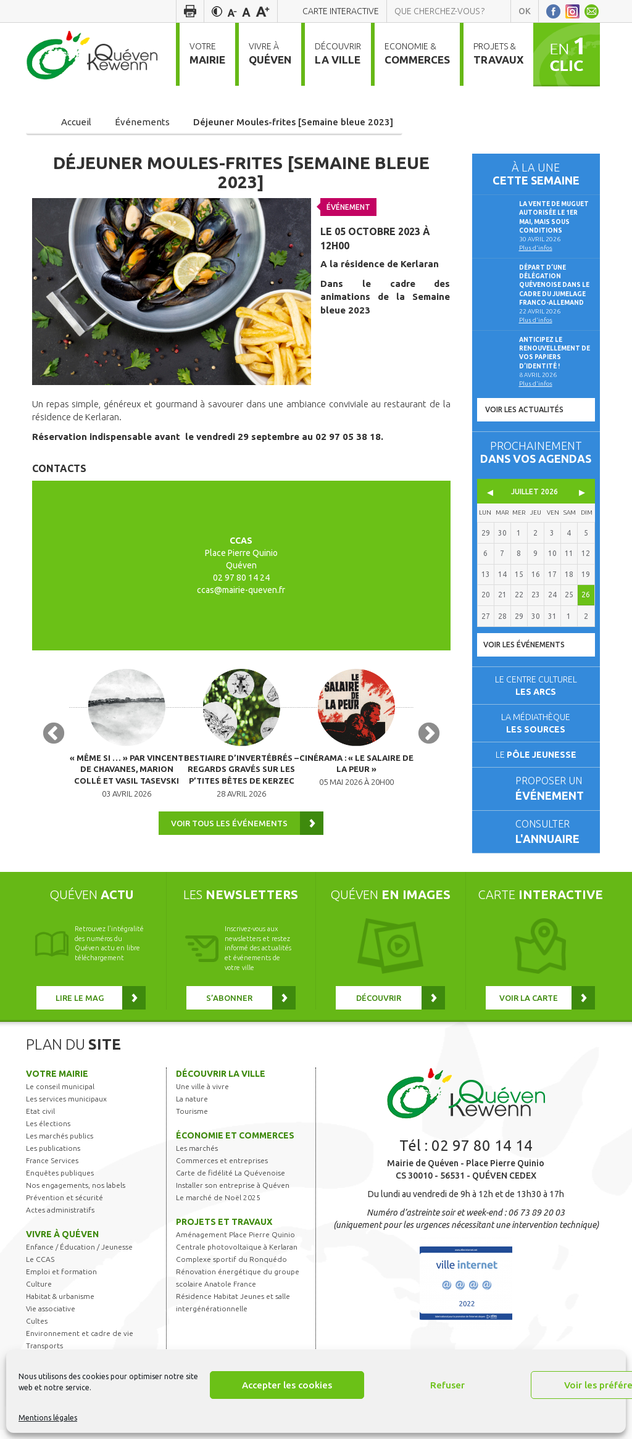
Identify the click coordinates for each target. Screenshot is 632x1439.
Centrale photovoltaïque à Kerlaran (236, 1257)
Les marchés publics (59, 1146)
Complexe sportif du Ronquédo (231, 1269)
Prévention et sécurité (64, 1207)
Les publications (53, 1158)
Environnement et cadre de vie (79, 1343)
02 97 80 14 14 (482, 1155)
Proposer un (552, 789)
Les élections (48, 1133)
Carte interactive (340, 11)
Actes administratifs (60, 1220)
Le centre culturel (536, 685)
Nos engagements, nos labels (75, 1195)
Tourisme (192, 1121)
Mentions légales (48, 1418)
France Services (52, 1170)
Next (429, 741)
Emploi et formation (61, 1281)
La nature (192, 1109)
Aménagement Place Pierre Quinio (235, 1244)
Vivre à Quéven (62, 1244)
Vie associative (50, 1318)
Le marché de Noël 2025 (218, 1207)
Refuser (447, 1385)
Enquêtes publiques (60, 1183)
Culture (39, 1294)
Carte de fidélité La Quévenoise (230, 1183)
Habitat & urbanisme (60, 1306)
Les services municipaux (66, 1109)
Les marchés (197, 1158)
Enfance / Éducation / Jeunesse (79, 1257)
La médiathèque (535, 723)
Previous (53, 741)
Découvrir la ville (220, 1084)
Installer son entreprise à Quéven (232, 1195)
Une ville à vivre (202, 1096)
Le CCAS (40, 1269)
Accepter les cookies (287, 1385)
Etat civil (40, 1121)
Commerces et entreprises (222, 1170)
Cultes (37, 1331)
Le (536, 755)
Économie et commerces (235, 1145)
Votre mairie (57, 1084)
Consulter (552, 832)
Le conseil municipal (60, 1096)
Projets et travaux (224, 1232)
